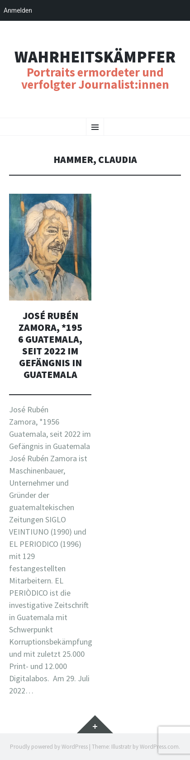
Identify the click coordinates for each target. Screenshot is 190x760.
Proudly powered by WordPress (49, 746)
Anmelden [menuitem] (18, 10)
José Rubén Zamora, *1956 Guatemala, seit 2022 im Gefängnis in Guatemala (50, 345)
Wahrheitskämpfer (95, 57)
